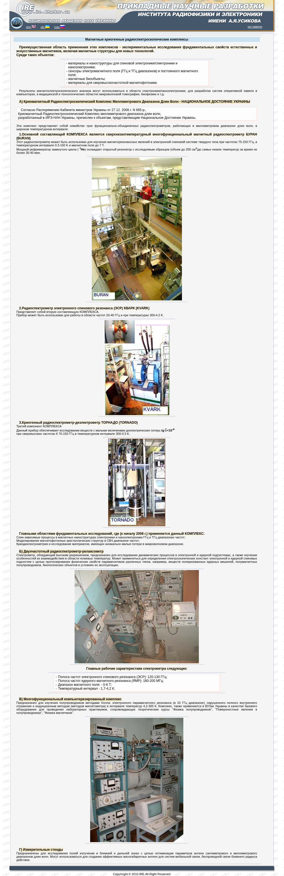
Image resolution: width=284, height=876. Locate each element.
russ (59, 27)
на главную (255, 26)
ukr (45, 27)
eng (31, 27)
